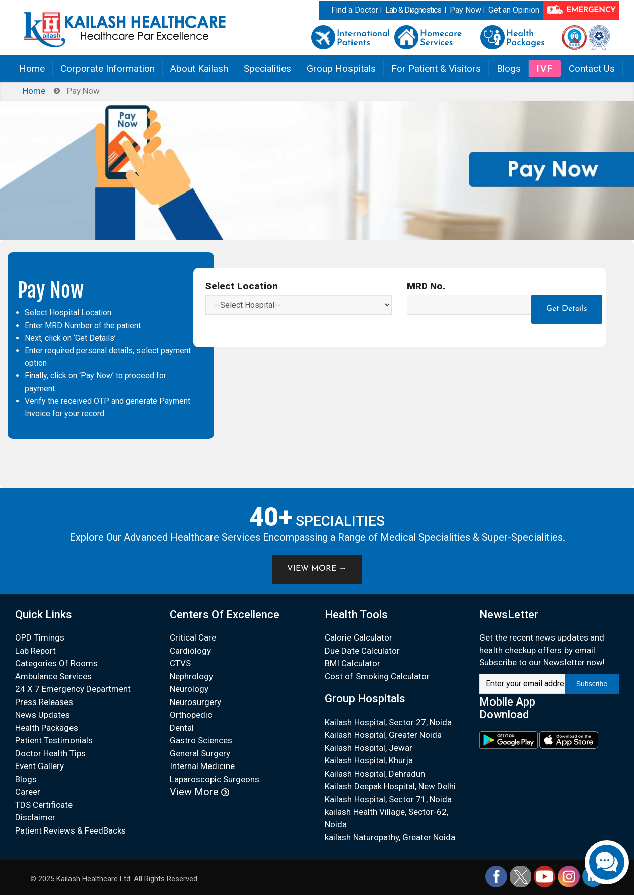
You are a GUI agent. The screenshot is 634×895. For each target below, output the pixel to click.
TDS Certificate (44, 805)
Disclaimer (35, 817)
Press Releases (44, 702)
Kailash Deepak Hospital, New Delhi (390, 786)
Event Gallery (39, 766)
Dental (182, 728)
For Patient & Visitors (436, 68)
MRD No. (426, 286)
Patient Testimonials (54, 740)
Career (27, 792)
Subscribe (591, 684)
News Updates (42, 715)
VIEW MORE (317, 569)
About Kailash (199, 68)
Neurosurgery (195, 702)
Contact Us (592, 68)
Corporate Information (107, 68)
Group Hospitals (341, 68)
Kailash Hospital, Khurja (369, 760)
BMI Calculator (352, 663)
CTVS (180, 663)
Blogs (509, 68)
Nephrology (191, 676)
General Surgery (200, 753)
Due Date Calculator (362, 651)
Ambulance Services (53, 676)
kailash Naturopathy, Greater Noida (390, 837)
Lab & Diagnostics (413, 10)
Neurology (189, 689)
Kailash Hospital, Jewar (368, 748)
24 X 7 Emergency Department (73, 689)
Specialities (267, 68)
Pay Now (465, 10)
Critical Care (193, 637)
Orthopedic (191, 715)
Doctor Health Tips (50, 753)
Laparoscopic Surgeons (214, 779)
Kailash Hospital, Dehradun (375, 774)
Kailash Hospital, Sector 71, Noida (388, 799)
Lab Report (35, 651)
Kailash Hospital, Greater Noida (383, 735)
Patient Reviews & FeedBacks (70, 830)
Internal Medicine (202, 766)
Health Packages (46, 728)
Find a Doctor (354, 10)
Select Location (241, 286)
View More (199, 792)
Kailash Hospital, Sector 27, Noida (388, 722)
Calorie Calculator (358, 637)
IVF (544, 68)
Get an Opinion (513, 10)
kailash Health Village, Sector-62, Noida (386, 818)
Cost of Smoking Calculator (377, 676)
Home (32, 68)
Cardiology (190, 651)
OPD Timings (39, 637)
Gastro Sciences (201, 740)
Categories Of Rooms (56, 663)
